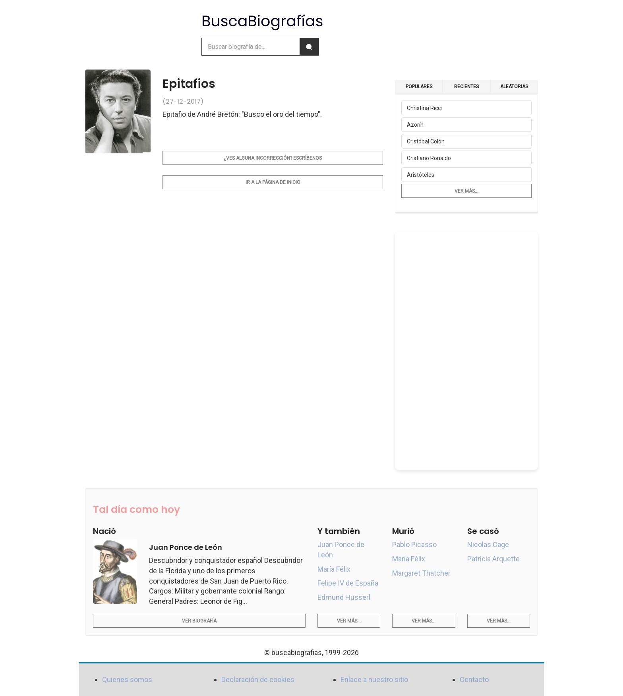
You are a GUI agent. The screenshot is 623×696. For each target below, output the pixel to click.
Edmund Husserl (343, 597)
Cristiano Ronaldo (429, 158)
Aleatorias (514, 86)
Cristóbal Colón (426, 141)
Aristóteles (420, 175)
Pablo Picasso (414, 544)
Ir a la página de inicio (273, 182)
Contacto (474, 679)
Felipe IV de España (347, 583)
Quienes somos (127, 679)
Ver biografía (199, 621)
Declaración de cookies (257, 679)
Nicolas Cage (488, 544)
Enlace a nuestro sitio (374, 679)
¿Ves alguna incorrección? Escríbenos (273, 158)
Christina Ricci (424, 108)
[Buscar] (309, 47)
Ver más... (466, 191)
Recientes (466, 86)
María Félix (333, 569)
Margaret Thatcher (421, 573)
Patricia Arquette (493, 559)
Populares (419, 86)
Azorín (415, 125)
